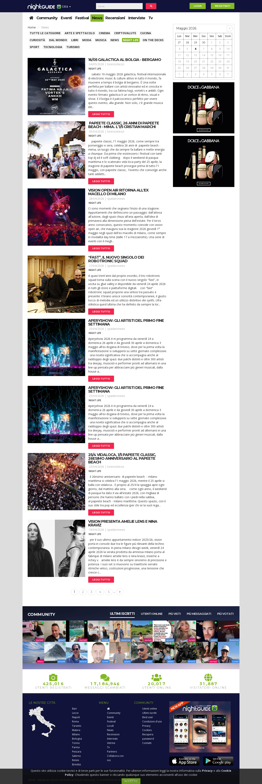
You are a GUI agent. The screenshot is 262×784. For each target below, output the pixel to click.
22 (211, 61)
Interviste (136, 18)
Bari (74, 708)
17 (228, 55)
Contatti (146, 743)
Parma (76, 747)
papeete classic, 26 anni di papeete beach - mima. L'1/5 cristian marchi (123, 125)
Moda (86, 40)
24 (228, 61)
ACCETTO (131, 781)
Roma (75, 721)
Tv (150, 18)
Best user (147, 717)
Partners (112, 751)
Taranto (76, 726)
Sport (34, 47)
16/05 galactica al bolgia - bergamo (124, 59)
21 (203, 61)
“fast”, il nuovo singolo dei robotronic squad (116, 259)
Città (64, 8)
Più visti (174, 614)
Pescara (76, 751)
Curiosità (37, 40)
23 (219, 61)
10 (228, 49)
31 (228, 68)
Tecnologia (52, 47)
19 (187, 61)
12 (187, 55)
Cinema (104, 33)
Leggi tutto (101, 114)
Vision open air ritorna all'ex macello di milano (118, 192)
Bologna (77, 738)
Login (198, 6)
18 (179, 61)
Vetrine (111, 743)
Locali (110, 726)
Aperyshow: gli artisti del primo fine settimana (126, 322)
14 (203, 55)
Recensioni (115, 18)
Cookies (147, 730)
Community (47, 18)
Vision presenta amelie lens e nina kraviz (122, 523)
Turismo (73, 47)
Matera (76, 730)
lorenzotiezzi (115, 64)
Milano (76, 734)
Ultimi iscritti (122, 614)
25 (179, 68)
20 (195, 61)
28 (187, 42)
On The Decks (153, 40)
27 (179, 42)
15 (211, 55)
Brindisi (76, 764)
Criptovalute (125, 33)
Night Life (131, 40)
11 (179, 55)
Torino (76, 743)
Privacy (146, 726)
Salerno (76, 756)
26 (187, 68)
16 (219, 55)
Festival (82, 18)
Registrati (222, 6)
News (97, 18)
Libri (74, 40)
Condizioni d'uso (152, 721)
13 (195, 55)
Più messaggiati (199, 614)
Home (32, 27)
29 (195, 42)
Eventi (66, 18)
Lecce (75, 713)
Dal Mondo (58, 40)
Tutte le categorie (45, 33)
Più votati (225, 614)
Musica (100, 40)
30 (203, 42)
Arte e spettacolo (80, 33)
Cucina (145, 33)
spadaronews (116, 199)
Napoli (76, 717)
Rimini (75, 760)
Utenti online (151, 614)
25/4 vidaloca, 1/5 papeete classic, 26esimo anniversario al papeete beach (122, 458)
